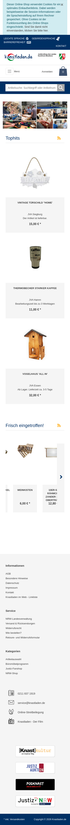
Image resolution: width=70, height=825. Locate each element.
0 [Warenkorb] (63, 71)
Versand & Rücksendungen (20, 623)
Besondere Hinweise (17, 578)
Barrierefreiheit (14, 42)
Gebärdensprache (43, 38)
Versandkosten (17, 819)
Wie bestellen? (13, 632)
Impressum (12, 587)
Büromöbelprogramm (17, 664)
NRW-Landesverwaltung (19, 618)
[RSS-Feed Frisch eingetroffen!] (59, 426)
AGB (8, 573)
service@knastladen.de (31, 702)
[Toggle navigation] (9, 71)
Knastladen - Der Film (30, 721)
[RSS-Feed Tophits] (59, 138)
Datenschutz (12, 583)
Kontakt (61, 46)
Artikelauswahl (13, 659)
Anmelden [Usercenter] (47, 71)
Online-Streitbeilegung (31, 712)
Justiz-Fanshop (14, 668)
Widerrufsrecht (13, 628)
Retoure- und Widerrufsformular (23, 637)
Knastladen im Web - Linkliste (22, 597)
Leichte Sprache (14, 38)
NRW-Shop (12, 673)
